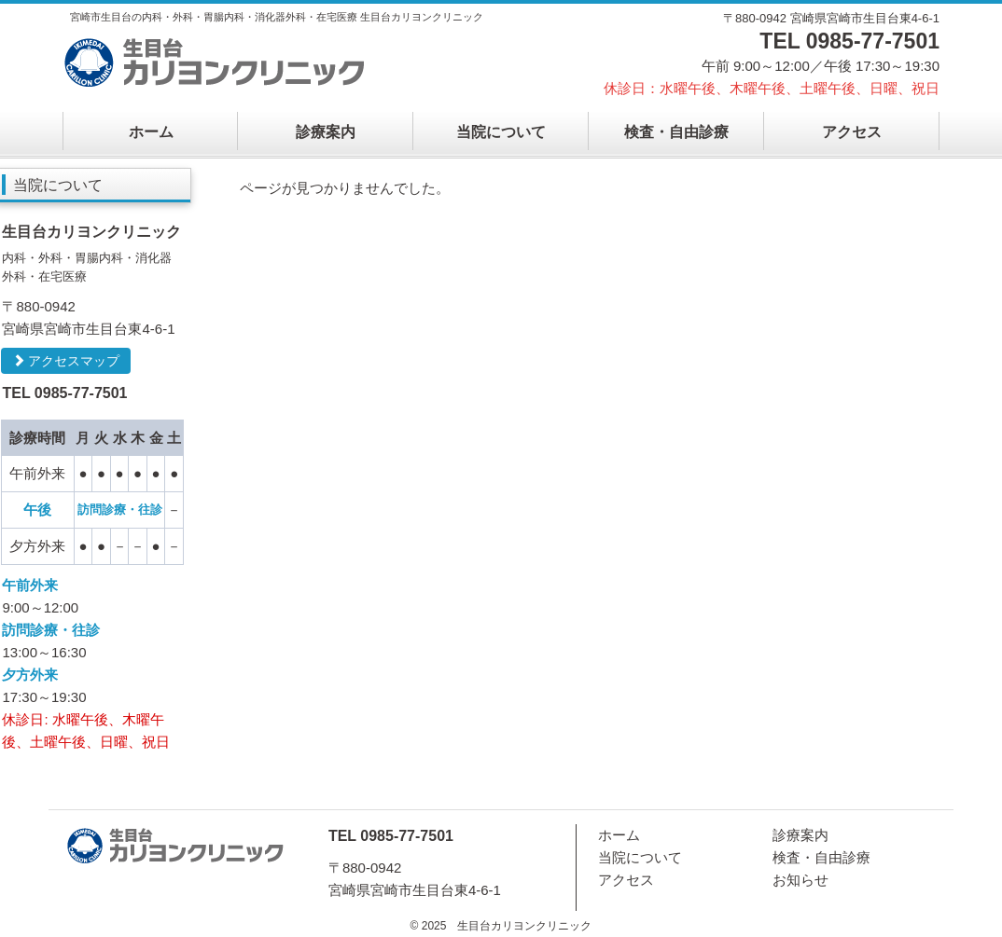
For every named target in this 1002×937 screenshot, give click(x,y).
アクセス (852, 132)
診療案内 (325, 132)
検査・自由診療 (676, 132)
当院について (501, 132)
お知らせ (800, 880)
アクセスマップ (66, 360)
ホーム (151, 132)
